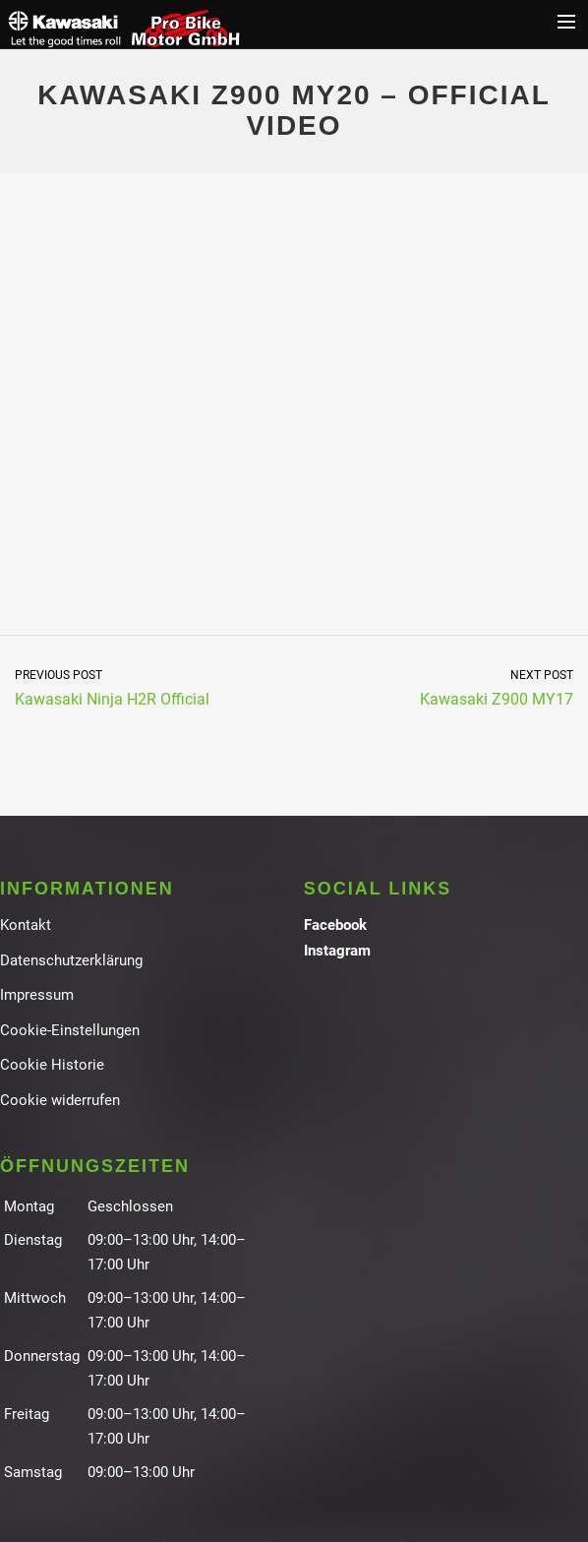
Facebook (335, 925)
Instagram (337, 950)
